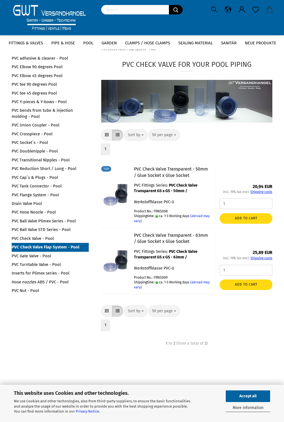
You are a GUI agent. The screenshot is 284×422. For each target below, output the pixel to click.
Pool (88, 42)
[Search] (176, 9)
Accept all (248, 396)
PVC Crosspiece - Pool (32, 133)
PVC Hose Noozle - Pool (34, 212)
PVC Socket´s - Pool (30, 142)
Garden (109, 42)
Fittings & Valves (26, 42)
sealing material (195, 42)
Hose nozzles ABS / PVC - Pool (40, 281)
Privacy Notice (87, 411)
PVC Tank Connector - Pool (37, 186)
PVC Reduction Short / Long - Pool (44, 168)
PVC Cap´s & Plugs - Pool (35, 177)
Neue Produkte (260, 42)
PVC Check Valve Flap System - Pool (45, 247)
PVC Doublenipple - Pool (35, 151)
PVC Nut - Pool (25, 290)
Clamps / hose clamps (147, 42)
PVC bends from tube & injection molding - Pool (42, 113)
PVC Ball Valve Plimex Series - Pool (44, 220)
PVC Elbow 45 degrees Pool (37, 75)
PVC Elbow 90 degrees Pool (37, 66)
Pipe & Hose (63, 42)
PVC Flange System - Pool (35, 194)
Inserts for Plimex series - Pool (40, 273)
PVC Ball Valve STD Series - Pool (41, 229)
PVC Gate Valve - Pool (31, 255)
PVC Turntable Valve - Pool (36, 264)
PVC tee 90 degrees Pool (34, 84)
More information (248, 407)
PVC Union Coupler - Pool (35, 125)
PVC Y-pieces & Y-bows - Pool (39, 101)
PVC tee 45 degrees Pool (34, 93)
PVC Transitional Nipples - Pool (41, 159)
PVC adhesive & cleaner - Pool (40, 58)
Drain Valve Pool (27, 203)
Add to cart (246, 218)
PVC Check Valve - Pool (33, 238)
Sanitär (229, 42)
